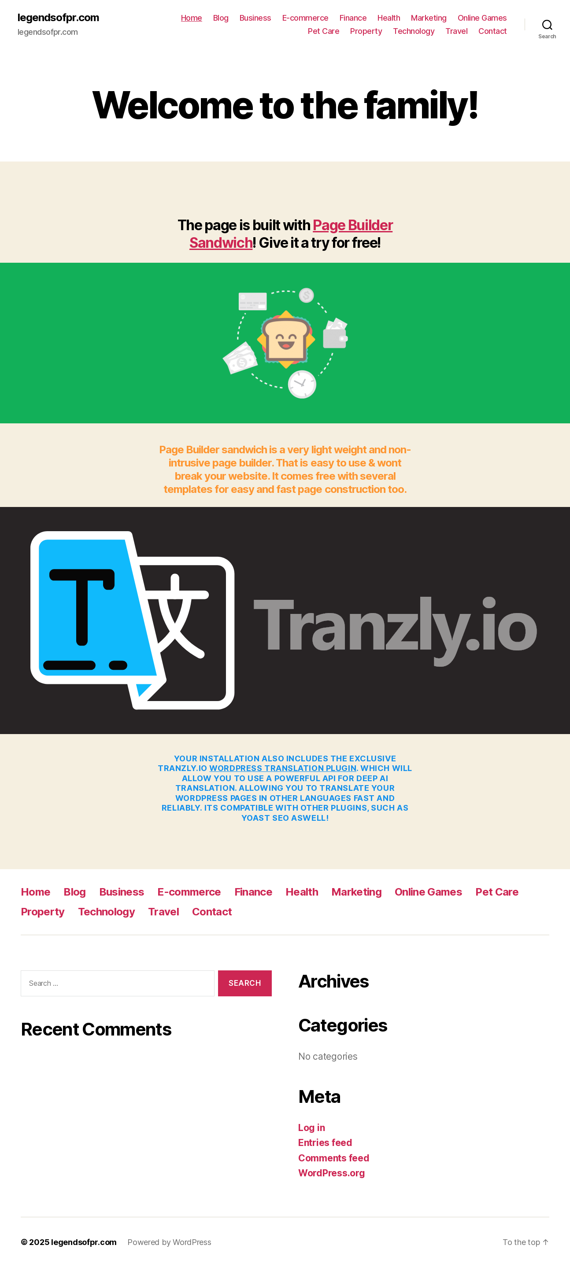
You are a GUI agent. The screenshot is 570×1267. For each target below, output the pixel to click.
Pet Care (323, 31)
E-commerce (305, 17)
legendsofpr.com (58, 17)
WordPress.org (331, 1173)
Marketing (429, 17)
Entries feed (325, 1142)
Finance (353, 17)
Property (366, 31)
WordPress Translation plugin (282, 768)
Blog (221, 17)
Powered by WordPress (169, 1242)
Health (389, 17)
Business (255, 17)
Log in (311, 1127)
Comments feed (334, 1158)
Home (191, 17)
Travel (456, 31)
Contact (492, 31)
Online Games (482, 17)
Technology (413, 31)
